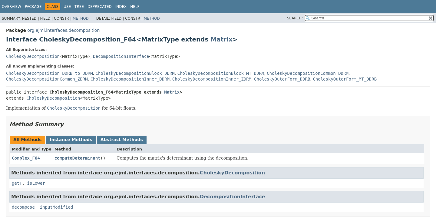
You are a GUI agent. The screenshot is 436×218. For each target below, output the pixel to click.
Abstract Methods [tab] (122, 139)
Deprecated (100, 7)
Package (33, 7)
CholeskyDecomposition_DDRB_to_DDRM (49, 73)
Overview (11, 7)
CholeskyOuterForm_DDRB (282, 79)
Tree (79, 7)
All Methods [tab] (27, 139)
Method (81, 18)
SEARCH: (295, 18)
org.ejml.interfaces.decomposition (63, 30)
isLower (36, 183)
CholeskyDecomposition (33, 56)
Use (67, 7)
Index (121, 7)
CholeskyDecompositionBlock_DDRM (134, 73)
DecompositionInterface (121, 56)
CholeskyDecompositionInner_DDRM (130, 79)
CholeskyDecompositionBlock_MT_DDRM (220, 73)
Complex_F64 (26, 158)
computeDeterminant (77, 158)
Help (135, 7)
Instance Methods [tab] (71, 139)
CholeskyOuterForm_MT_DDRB (345, 79)
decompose (23, 207)
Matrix (221, 39)
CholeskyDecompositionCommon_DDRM (307, 73)
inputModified (56, 207)
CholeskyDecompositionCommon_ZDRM (47, 79)
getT (17, 183)
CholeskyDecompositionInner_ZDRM (211, 79)
